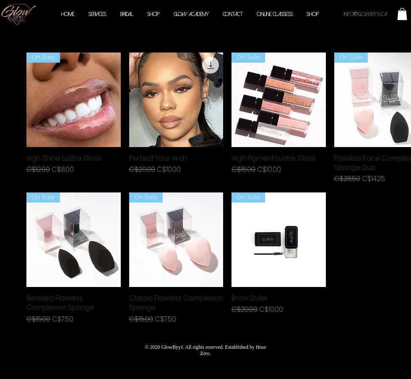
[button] (402, 14)
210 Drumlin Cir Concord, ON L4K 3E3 (205, 370)
